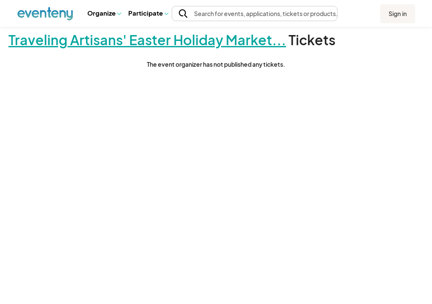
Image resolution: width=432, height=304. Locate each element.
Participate (148, 13)
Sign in (398, 13)
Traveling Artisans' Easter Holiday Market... (147, 39)
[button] (104, 13)
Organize (104, 13)
